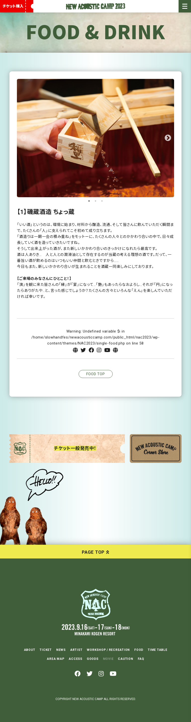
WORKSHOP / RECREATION (108, 650)
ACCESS (75, 659)
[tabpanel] (95, 138)
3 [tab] (101, 200)
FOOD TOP (95, 374)
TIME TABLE (157, 650)
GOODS (92, 659)
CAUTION (125, 659)
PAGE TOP (93, 552)
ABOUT (29, 650)
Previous (23, 138)
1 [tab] (89, 200)
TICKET (46, 650)
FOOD (138, 650)
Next (168, 138)
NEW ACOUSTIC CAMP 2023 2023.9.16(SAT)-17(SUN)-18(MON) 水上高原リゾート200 (95, 604)
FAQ (141, 659)
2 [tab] (95, 200)
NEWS (61, 650)
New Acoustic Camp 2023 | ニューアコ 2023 (95, 6)
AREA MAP (55, 659)
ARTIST (76, 650)
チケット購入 (12, 6)
